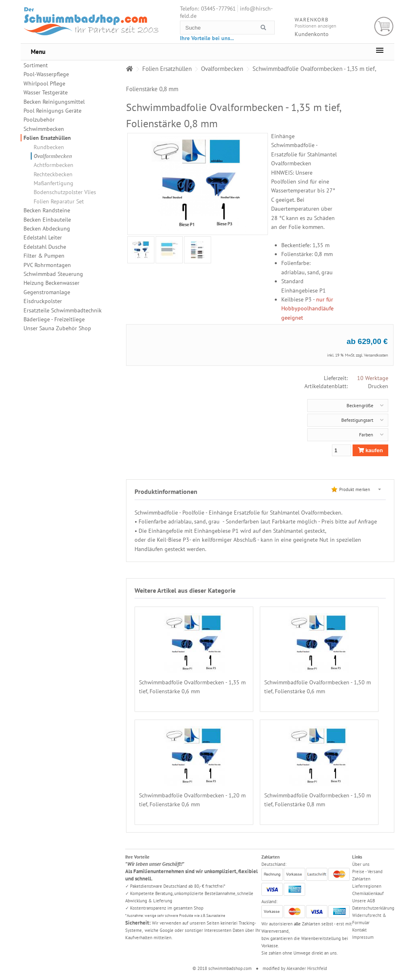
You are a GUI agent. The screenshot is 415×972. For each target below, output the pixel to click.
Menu (38, 52)
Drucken (378, 386)
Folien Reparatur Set (59, 201)
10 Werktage (372, 378)
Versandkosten (376, 355)
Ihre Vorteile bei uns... (207, 38)
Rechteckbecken (53, 174)
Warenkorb (384, 26)
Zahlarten (361, 879)
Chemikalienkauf (368, 893)
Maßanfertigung (53, 183)
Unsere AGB (363, 901)
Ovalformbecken (53, 156)
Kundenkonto (312, 34)
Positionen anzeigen (315, 26)
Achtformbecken (53, 165)
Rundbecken (49, 147)
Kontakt (359, 930)
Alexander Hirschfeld (307, 968)
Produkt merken (354, 489)
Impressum (363, 937)
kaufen (370, 450)
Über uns (361, 864)
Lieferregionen (366, 886)
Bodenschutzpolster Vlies (65, 192)
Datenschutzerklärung (373, 908)
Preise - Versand (367, 871)
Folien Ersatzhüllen (47, 137)
